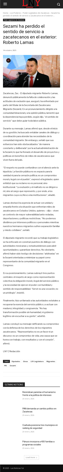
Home (5, 13)
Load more (31, 457)
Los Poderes (15, 13)
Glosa (25, 361)
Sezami (13, 365)
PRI (5, 365)
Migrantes (51, 361)
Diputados (16, 361)
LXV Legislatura (37, 361)
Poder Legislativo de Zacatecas (36, 13)
